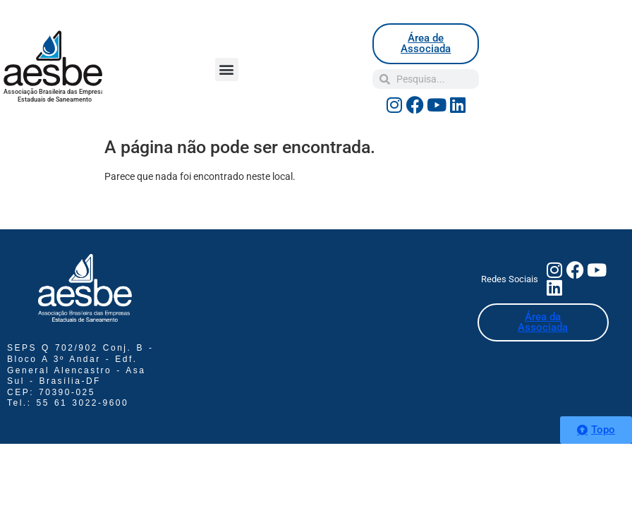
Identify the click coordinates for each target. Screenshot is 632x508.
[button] (226, 69)
